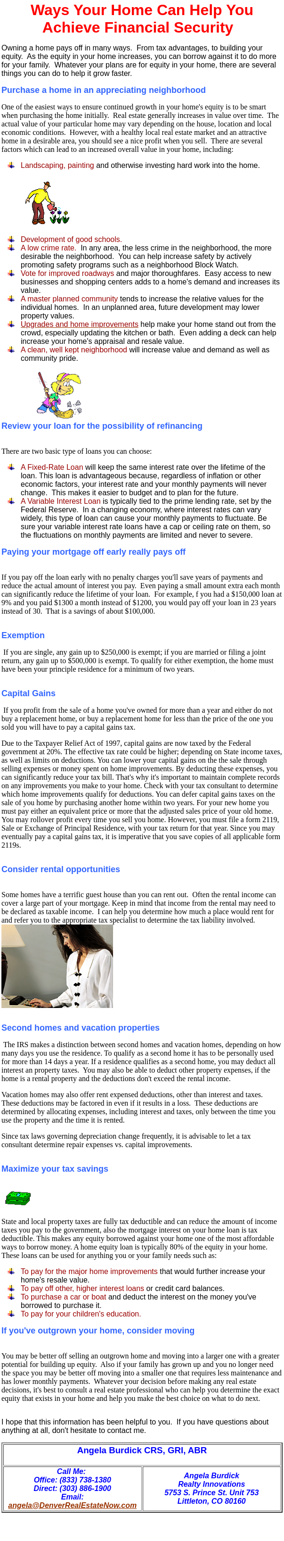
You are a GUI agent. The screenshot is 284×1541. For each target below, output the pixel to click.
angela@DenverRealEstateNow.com (72, 1505)
